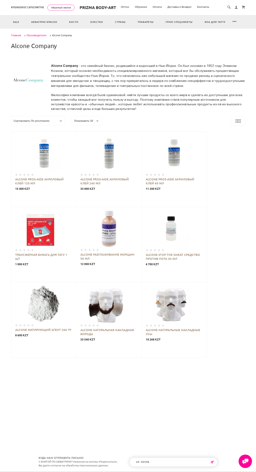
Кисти (73, 22)
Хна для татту (215, 22)
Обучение (141, 6)
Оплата (157, 6)
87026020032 (18, 7)
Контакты (203, 6)
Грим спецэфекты (179, 22)
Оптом (125, 6)
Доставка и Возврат (179, 6)
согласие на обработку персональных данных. (79, 465)
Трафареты (146, 22)
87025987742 (36, 7)
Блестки (96, 22)
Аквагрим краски (44, 22)
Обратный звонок (61, 7)
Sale (16, 22)
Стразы (120, 22)
